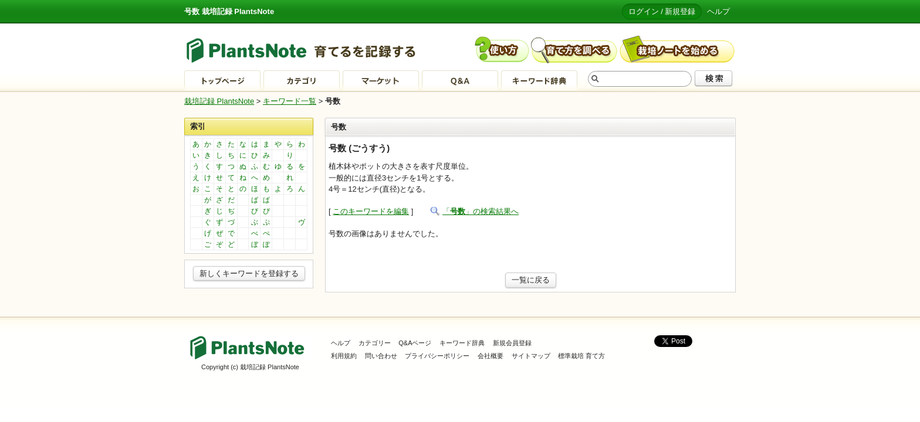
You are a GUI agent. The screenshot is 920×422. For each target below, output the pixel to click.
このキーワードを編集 (371, 211)
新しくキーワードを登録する (249, 273)
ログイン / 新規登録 (662, 11)
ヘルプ (718, 11)
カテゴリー (374, 342)
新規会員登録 (512, 342)
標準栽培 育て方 (581, 355)
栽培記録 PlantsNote (219, 101)
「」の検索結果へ (480, 211)
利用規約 (344, 355)
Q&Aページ (414, 342)
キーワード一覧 (289, 101)
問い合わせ (381, 355)
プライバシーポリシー (437, 355)
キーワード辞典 (462, 342)
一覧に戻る (531, 279)
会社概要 (490, 355)
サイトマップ (531, 355)
